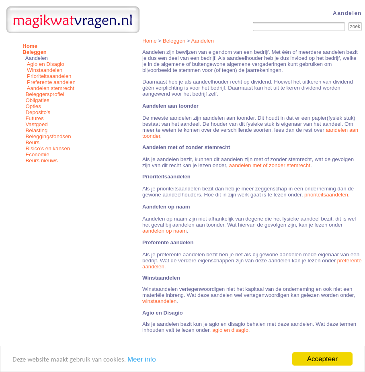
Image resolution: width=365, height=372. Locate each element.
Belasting (36, 130)
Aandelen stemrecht (50, 88)
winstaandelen (159, 301)
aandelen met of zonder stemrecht (269, 165)
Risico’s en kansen (47, 148)
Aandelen (202, 41)
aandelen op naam (164, 231)
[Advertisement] (73, 220)
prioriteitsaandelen (326, 195)
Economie (37, 154)
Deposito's (37, 112)
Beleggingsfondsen (48, 136)
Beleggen (174, 41)
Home (149, 41)
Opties (33, 106)
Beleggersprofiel (44, 94)
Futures (34, 118)
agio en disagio (230, 330)
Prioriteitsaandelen (49, 76)
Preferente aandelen (51, 82)
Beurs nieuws (41, 160)
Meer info (141, 359)
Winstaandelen (44, 70)
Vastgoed (36, 124)
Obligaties (37, 100)
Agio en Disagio (45, 64)
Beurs (32, 142)
